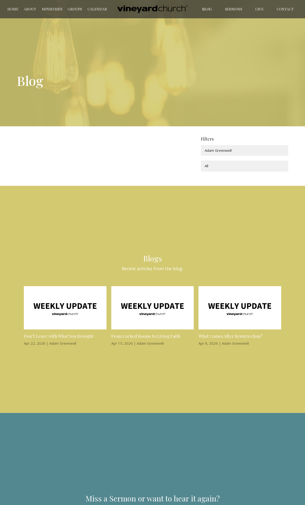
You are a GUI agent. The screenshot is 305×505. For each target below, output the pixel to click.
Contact (285, 9)
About (30, 9)
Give (259, 9)
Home (12, 9)
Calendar (97, 9)
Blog (207, 9)
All (206, 165)
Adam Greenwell (218, 150)
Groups (75, 9)
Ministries (52, 9)
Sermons (233, 9)
